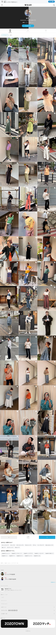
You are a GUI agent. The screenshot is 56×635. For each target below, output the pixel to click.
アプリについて (4, 603)
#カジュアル (12, 545)
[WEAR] (28, 5)
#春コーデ (3, 547)
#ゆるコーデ (17, 547)
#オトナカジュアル (20, 545)
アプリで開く (51, 1)
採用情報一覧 (53, 582)
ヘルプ (2, 597)
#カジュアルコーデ (5, 545)
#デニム (34, 545)
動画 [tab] (11, 35)
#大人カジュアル (28, 545)
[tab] (10, 31)
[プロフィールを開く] (28, 20)
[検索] (54, 5)
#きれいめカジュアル (49, 545)
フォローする (28, 25)
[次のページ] (47, 537)
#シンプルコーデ (41, 545)
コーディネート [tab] (5, 35)
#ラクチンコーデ (10, 547)
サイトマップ (3, 600)
